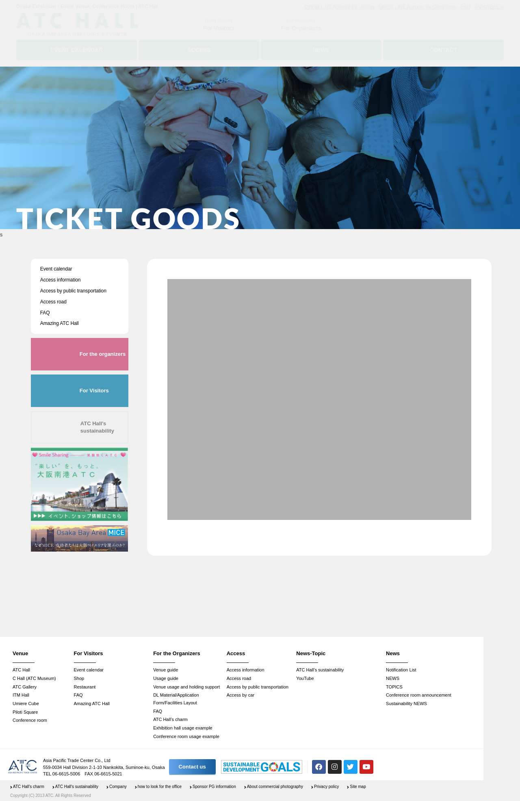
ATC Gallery (25, 686)
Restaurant (85, 686)
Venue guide (165, 669)
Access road (53, 302)
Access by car (240, 695)
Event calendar (56, 269)
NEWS (392, 678)
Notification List (401, 669)
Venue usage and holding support (186, 686)
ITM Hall (21, 695)
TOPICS (394, 686)
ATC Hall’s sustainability (320, 669)
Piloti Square (25, 712)
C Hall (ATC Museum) (34, 678)
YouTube (305, 678)
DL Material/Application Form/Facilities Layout (176, 699)
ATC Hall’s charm (170, 719)
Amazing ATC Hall (59, 323)
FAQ (45, 313)
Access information (60, 280)
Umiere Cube (26, 703)
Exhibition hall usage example (182, 727)
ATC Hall (21, 669)
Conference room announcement (418, 695)
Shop (79, 678)
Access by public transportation (73, 291)
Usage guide (165, 678)
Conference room (30, 720)
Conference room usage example (186, 736)
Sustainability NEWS (406, 703)
